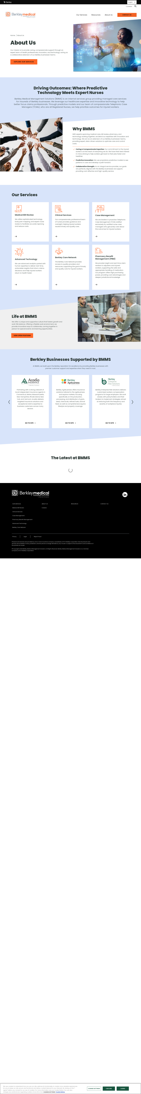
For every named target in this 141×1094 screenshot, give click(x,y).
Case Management (18, 510)
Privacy (14, 531)
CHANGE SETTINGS (49, 1092)
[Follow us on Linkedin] (125, 489)
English (130, 2)
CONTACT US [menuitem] (126, 15)
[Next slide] (132, 402)
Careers (129, 6)
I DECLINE (109, 1088)
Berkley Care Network (19, 522)
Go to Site (29, 423)
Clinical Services (17, 506)
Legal (25, 531)
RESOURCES (74, 498)
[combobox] (132, 2)
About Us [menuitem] (109, 15)
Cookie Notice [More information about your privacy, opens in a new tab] (60, 1092)
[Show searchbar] (135, 6)
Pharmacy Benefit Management (22, 514)
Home (12, 35)
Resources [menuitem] (95, 15)
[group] (30, 401)
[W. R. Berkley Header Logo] (20, 15)
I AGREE (122, 1088)
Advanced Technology (19, 518)
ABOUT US (45, 498)
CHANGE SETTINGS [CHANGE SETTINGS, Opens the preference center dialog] (94, 1088)
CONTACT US (104, 498)
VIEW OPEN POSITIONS (22, 335)
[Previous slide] (9, 402)
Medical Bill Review (18, 502)
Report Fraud (37, 531)
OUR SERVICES (16, 498)
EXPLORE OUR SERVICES (24, 62)
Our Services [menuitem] (81, 15)
